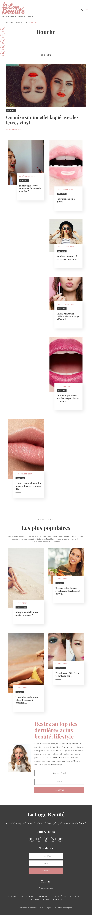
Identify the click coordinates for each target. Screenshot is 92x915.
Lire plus (46, 55)
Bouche (11, 110)
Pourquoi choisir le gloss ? (66, 200)
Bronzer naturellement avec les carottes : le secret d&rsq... (68, 591)
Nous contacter (46, 888)
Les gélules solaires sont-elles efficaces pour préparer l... (28, 700)
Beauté (12, 896)
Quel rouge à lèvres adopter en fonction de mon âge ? (30, 188)
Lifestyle (21, 607)
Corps (59, 583)
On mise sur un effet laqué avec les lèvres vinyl (42, 120)
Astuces (61, 668)
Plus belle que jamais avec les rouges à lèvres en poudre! (68, 398)
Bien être (61, 896)
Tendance (45, 896)
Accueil (10, 23)
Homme (35, 900)
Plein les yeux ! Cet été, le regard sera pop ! (67, 674)
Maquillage (22, 23)
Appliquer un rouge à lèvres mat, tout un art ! (68, 257)
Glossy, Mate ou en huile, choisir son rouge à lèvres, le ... (68, 316)
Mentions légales (65, 908)
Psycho (57, 900)
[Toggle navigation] (87, 10)
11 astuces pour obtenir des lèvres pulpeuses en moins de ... (28, 486)
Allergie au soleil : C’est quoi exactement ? (27, 613)
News (46, 900)
